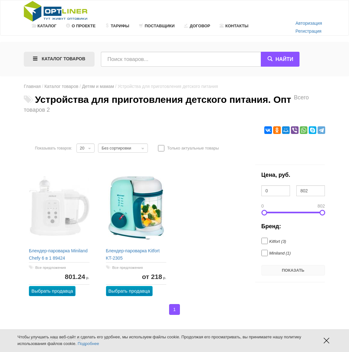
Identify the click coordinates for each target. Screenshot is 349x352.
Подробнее (88, 343)
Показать (293, 270)
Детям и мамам (98, 86)
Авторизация (308, 23)
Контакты (234, 25)
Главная (32, 86)
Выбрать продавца (52, 291)
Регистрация (308, 31)
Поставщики (156, 25)
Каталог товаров (61, 86)
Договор (197, 25)
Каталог (44, 25)
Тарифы (117, 25)
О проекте (80, 25)
